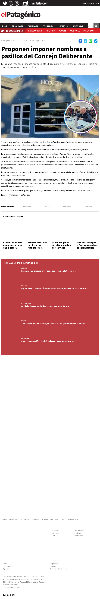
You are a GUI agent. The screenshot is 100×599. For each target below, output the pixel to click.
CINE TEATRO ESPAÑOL (69, 519)
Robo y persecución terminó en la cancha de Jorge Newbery (48, 341)
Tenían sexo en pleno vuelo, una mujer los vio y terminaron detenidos (53, 323)
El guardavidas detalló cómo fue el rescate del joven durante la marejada (54, 288)
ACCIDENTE (25, 519)
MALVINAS (88, 31)
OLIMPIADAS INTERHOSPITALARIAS (45, 519)
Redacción (56, 536)
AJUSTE (63, 31)
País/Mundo (48, 26)
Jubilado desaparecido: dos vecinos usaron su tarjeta (45, 306)
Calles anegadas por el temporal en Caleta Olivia (61, 245)
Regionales (17, 26)
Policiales (33, 26)
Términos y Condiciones (58, 569)
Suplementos (79, 531)
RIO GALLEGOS (26, 303)
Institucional (78, 536)
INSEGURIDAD (35, 31)
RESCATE (24, 268)
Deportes (63, 26)
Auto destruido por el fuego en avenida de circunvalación (86, 245)
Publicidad (78, 533)
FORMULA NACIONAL (10, 519)
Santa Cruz (78, 26)
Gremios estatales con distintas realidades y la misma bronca (37, 246)
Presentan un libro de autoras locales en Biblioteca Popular (12, 246)
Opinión (6, 569)
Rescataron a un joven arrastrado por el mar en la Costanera (48, 271)
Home (4, 26)
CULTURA (75, 31)
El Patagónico (6, 40)
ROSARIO (24, 321)
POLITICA (50, 31)
